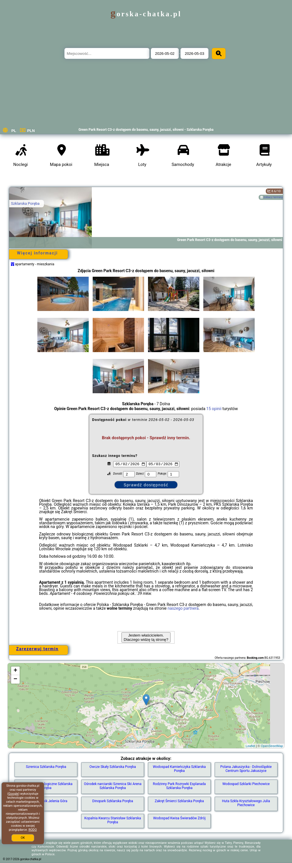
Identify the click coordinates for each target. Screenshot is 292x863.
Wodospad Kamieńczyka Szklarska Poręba (179, 769)
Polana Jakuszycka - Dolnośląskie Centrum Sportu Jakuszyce (246, 769)
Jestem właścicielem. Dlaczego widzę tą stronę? (146, 637)
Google (13, 794)
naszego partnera (183, 608)
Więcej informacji (37, 253)
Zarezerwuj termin (37, 649)
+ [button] (15, 671)
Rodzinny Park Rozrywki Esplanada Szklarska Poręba (179, 786)
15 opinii (214, 408)
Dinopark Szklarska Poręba (112, 801)
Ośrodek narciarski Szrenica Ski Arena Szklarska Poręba (112, 786)
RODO (33, 830)
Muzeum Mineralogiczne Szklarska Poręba (46, 786)
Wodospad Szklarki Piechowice (246, 784)
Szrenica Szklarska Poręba (46, 767)
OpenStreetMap (272, 746)
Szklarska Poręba (25, 203)
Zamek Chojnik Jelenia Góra (46, 801)
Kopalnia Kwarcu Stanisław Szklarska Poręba (112, 820)
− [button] (15, 679)
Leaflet (250, 746)
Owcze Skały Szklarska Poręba (113, 767)
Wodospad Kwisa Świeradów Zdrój (179, 818)
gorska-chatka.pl (146, 14)
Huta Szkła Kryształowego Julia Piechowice (246, 803)
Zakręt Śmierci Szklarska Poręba (179, 801)
